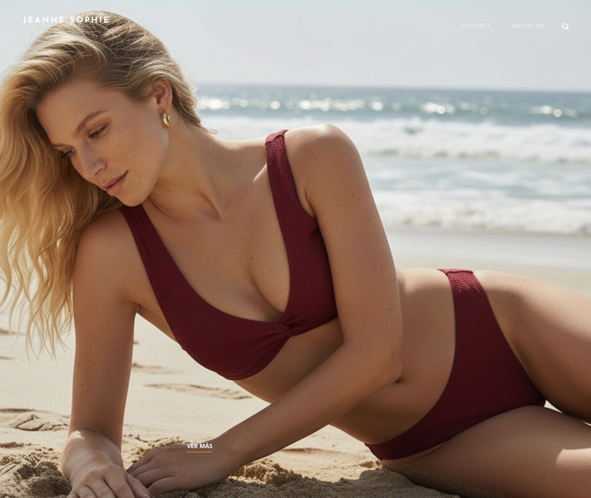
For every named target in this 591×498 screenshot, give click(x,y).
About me (528, 25)
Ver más (199, 446)
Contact (476, 25)
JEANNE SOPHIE (66, 20)
